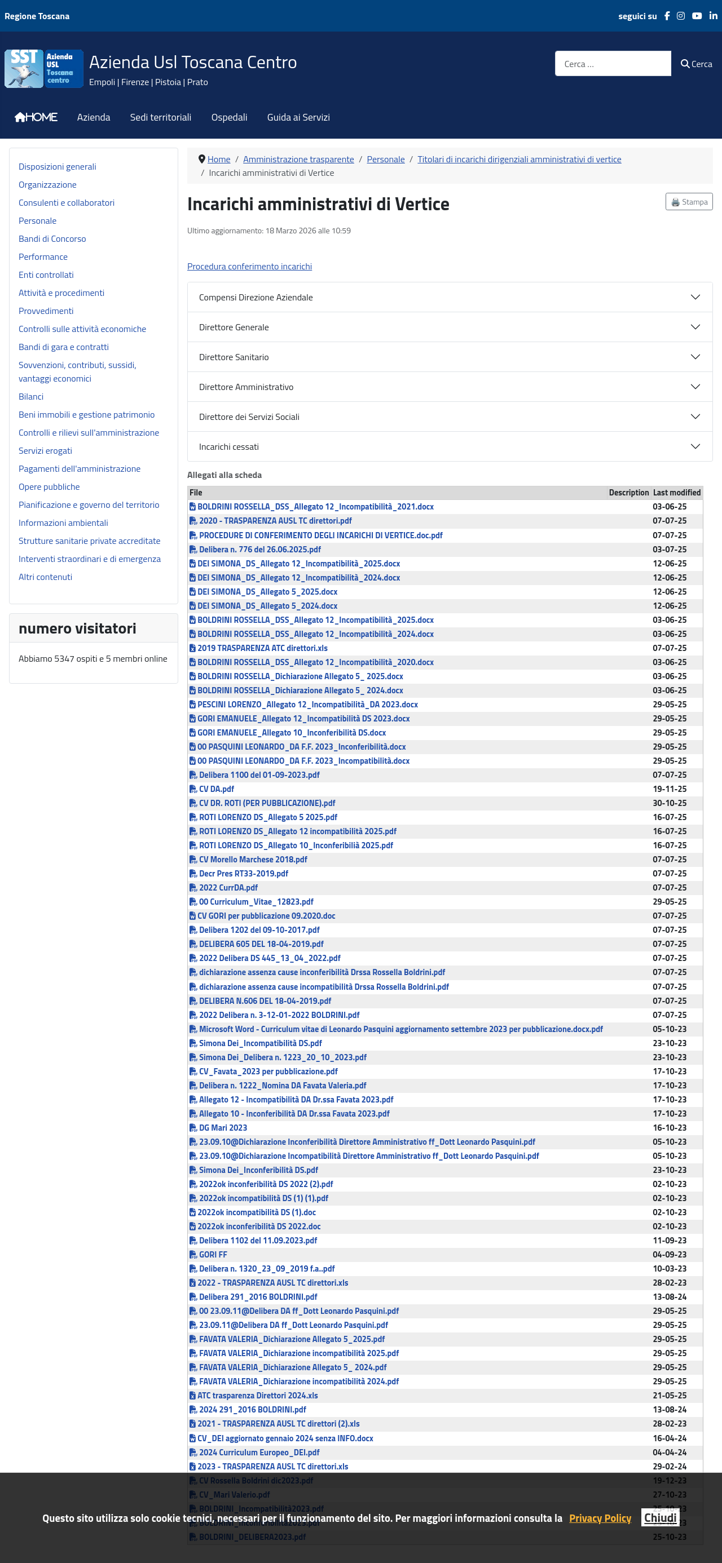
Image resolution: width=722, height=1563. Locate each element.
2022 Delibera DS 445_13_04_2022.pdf (265, 958)
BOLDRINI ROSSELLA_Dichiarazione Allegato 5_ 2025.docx (296, 676)
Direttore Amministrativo (246, 386)
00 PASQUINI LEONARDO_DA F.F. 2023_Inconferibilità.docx (298, 747)
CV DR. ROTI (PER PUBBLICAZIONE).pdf (263, 803)
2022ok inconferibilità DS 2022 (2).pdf (261, 1184)
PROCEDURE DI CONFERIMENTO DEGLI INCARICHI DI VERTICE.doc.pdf (316, 535)
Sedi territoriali (161, 117)
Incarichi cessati (229, 446)
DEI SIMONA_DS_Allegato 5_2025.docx (263, 592)
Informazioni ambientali (63, 522)
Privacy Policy (600, 1518)
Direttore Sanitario (234, 357)
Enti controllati (46, 274)
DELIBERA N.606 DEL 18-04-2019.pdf (260, 1001)
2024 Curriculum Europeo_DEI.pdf (255, 1452)
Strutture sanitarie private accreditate (90, 540)
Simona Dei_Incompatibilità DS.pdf (256, 1043)
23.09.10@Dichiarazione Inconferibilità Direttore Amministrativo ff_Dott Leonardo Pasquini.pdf (362, 1142)
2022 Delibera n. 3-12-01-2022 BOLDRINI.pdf (275, 1015)
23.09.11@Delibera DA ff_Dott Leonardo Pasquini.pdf (289, 1325)
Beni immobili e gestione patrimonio (87, 414)
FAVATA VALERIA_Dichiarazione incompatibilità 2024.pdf (294, 1381)
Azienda (94, 117)
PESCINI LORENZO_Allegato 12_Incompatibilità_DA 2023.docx (304, 704)
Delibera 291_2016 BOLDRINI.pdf (254, 1297)
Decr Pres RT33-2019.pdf (239, 873)
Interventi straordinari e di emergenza (90, 558)
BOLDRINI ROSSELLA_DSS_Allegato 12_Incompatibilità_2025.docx (312, 620)
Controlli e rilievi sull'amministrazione (89, 432)
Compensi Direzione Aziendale (256, 297)
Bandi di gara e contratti (64, 346)
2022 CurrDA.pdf (224, 888)
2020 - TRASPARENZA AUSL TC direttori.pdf (271, 521)
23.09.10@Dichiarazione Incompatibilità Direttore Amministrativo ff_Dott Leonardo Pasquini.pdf (364, 1156)
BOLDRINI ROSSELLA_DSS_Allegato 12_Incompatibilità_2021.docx (312, 507)
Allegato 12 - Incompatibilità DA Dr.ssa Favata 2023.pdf (292, 1099)
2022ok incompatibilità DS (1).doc (253, 1212)
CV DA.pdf (212, 789)
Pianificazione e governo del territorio (89, 504)
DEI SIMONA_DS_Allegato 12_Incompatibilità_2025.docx (295, 563)
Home (42, 117)
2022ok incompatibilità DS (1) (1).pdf (259, 1198)
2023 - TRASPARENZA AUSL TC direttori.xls (269, 1466)
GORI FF (208, 1254)
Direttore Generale (234, 327)
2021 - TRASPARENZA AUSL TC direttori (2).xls (275, 1424)
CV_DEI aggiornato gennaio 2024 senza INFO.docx (281, 1438)
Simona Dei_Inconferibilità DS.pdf (254, 1170)
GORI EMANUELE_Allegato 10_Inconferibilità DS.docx (288, 733)
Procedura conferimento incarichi (249, 266)
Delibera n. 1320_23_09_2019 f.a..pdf (262, 1269)
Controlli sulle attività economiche (82, 328)
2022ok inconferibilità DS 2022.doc (255, 1226)
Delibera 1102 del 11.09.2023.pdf (253, 1240)
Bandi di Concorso (52, 238)
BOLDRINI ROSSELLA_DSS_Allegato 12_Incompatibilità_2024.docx (312, 634)
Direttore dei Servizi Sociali (249, 416)
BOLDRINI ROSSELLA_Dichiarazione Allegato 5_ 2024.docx (296, 690)
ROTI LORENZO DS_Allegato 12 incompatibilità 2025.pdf (293, 831)
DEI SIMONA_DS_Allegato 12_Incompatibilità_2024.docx (295, 578)
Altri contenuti (45, 576)
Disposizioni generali (57, 166)
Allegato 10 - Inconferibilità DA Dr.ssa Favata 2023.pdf (290, 1114)
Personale (37, 220)
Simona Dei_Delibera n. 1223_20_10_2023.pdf (278, 1057)
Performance (43, 256)
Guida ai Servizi (298, 117)
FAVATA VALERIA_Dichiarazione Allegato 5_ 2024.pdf (288, 1367)
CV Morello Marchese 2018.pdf (248, 859)
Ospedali (230, 117)
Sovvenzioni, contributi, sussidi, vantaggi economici (78, 371)
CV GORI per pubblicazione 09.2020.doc (263, 916)
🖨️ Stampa (689, 201)
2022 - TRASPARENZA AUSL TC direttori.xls (269, 1283)
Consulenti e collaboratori (67, 202)
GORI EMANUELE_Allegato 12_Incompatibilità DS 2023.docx (300, 718)
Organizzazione (48, 184)
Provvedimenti (46, 310)
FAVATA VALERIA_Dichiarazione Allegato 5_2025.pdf (287, 1339)
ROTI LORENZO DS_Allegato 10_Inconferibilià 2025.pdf (291, 845)
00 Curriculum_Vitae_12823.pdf (252, 902)
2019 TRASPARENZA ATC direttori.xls (259, 648)
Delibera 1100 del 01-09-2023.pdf (255, 775)
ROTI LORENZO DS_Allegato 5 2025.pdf (263, 817)
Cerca (696, 63)
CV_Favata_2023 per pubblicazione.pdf (264, 1071)
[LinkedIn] (709, 16)
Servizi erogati (45, 450)
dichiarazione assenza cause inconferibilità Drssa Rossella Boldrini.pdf (317, 972)
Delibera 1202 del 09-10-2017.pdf (255, 930)
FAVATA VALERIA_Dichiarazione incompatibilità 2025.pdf (294, 1353)
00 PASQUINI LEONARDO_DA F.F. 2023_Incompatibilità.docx (300, 761)
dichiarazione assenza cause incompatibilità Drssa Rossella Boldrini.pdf (319, 987)
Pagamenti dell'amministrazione (79, 468)
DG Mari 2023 (218, 1128)
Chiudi (660, 1517)
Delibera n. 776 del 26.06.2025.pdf (255, 549)
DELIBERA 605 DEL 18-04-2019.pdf (257, 944)
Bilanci (31, 396)
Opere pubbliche (49, 486)
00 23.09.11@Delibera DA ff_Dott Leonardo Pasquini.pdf (294, 1311)
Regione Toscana (37, 16)
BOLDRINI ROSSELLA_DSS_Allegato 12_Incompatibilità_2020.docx (312, 662)
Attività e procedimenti (61, 292)
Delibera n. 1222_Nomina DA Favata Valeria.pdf (278, 1085)
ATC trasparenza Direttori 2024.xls (254, 1395)
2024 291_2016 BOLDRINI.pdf (248, 1409)
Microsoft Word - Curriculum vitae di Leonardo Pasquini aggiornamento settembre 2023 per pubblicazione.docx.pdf (396, 1029)
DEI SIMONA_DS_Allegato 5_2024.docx (263, 606)
